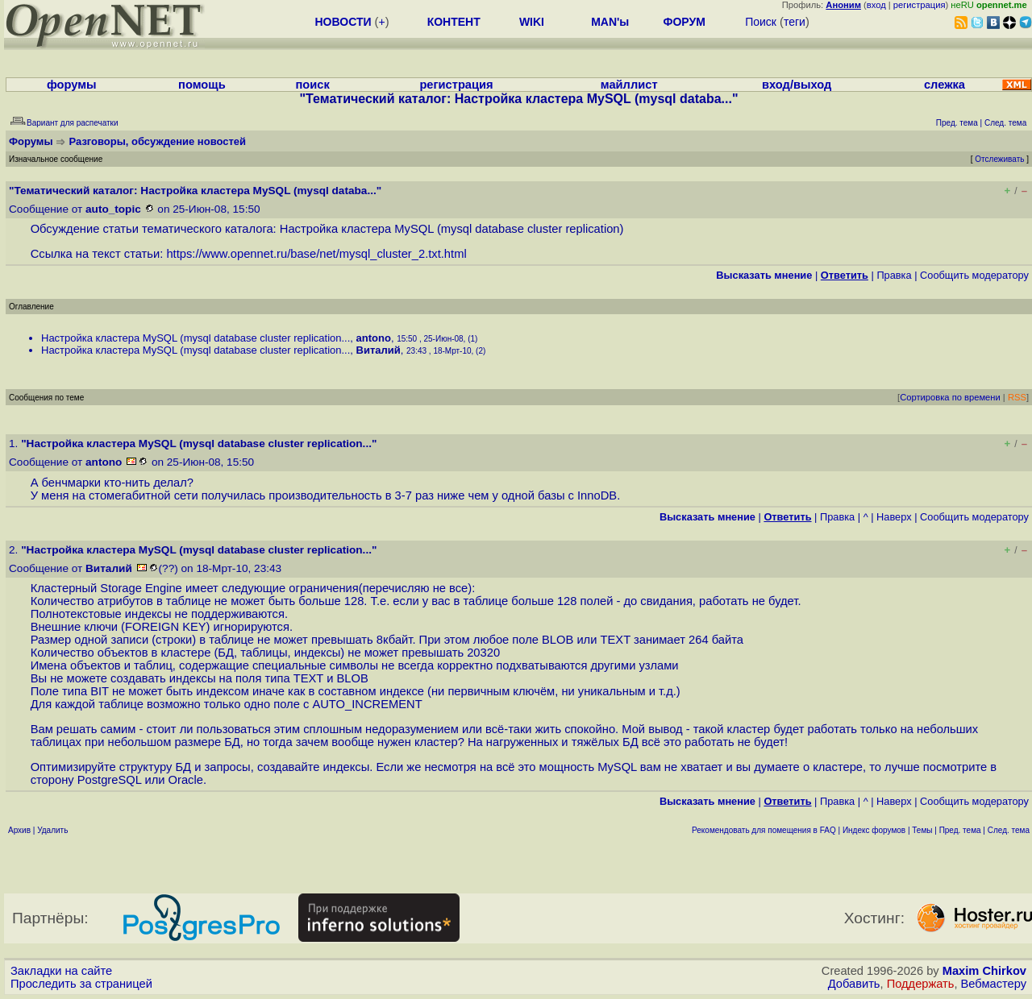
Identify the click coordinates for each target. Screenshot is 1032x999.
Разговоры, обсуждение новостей (158, 141)
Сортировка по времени (950, 397)
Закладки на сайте (61, 970)
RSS (1017, 397)
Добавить (854, 983)
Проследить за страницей (81, 983)
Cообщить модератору (974, 275)
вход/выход (796, 84)
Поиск (760, 21)
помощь (202, 84)
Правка (893, 275)
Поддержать (921, 983)
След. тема (1009, 830)
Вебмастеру (993, 983)
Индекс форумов (874, 830)
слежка (944, 84)
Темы (922, 830)
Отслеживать (999, 159)
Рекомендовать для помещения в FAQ (764, 830)
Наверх (894, 517)
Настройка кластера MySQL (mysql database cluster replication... (195, 338)
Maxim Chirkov (984, 970)
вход (876, 5)
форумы (72, 84)
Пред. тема (960, 830)
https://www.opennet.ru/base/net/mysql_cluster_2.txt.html (316, 253)
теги (794, 21)
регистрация (919, 5)
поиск (312, 84)
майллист (629, 84)
